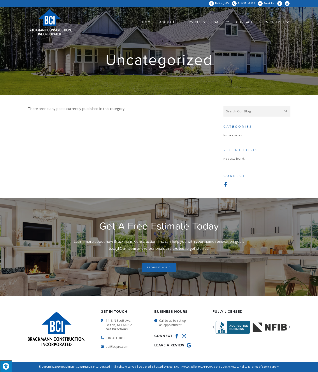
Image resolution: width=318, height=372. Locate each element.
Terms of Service (260, 367)
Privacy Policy (238, 367)
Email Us (269, 3)
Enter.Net (173, 367)
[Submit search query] (286, 111)
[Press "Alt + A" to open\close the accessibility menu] (6, 366)
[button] (159, 267)
